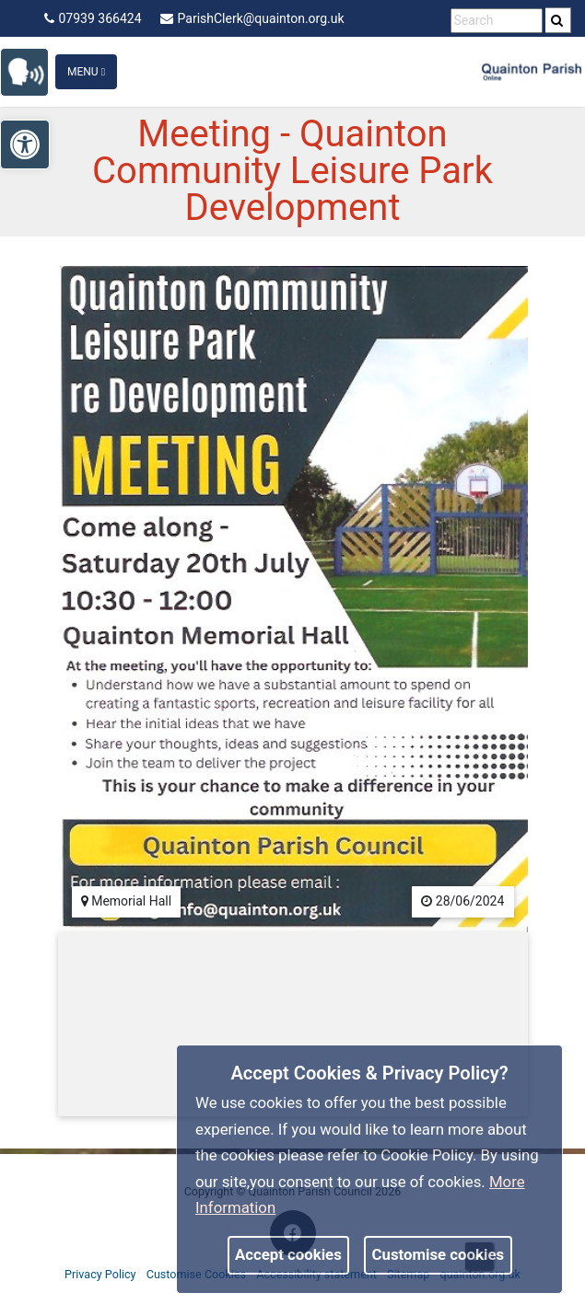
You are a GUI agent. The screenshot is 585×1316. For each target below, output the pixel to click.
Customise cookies (438, 1254)
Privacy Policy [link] (100, 1274)
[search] (558, 20)
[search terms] (496, 20)
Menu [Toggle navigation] (86, 71)
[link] (32, 70)
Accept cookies (288, 1254)
